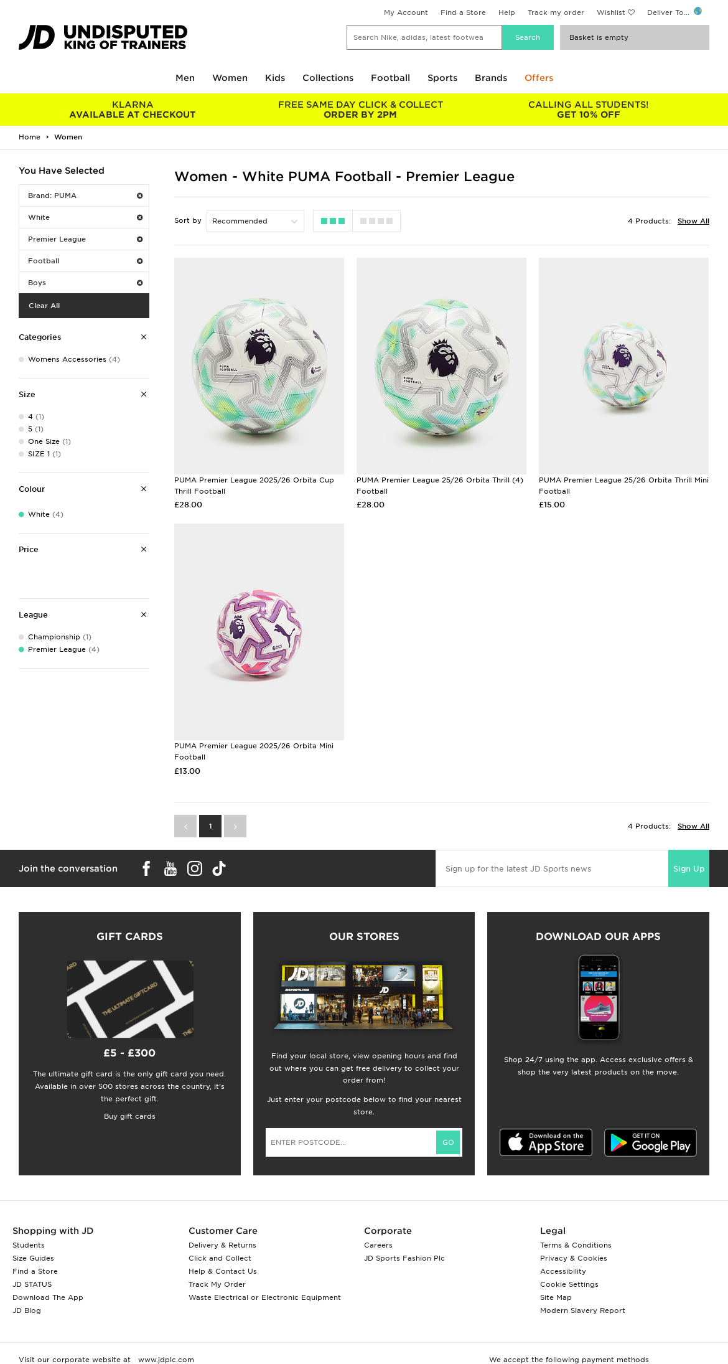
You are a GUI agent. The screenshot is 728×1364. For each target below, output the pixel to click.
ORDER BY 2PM (360, 110)
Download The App (47, 1297)
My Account (406, 12)
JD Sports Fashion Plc (404, 1258)
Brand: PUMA (85, 195)
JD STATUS (32, 1284)
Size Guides (33, 1258)
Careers (378, 1245)
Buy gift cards (130, 1116)
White (85, 217)
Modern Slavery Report (582, 1310)
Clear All (44, 305)
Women (230, 78)
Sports (442, 78)
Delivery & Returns (222, 1245)
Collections (327, 78)
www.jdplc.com (165, 1359)
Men (185, 78)
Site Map (556, 1297)
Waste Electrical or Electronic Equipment (265, 1297)
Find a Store (463, 12)
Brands (491, 78)
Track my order (556, 12)
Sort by (188, 220)
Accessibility (563, 1271)
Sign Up (688, 868)
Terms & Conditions (576, 1245)
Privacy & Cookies (573, 1258)
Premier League (85, 239)
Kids (275, 78)
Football (390, 78)
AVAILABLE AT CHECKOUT (132, 110)
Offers (539, 78)
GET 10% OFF (588, 110)
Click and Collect (220, 1258)
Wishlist (611, 12)
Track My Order (217, 1284)
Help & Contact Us (223, 1271)
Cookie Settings (569, 1284)
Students (28, 1245)
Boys (85, 282)
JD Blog (26, 1310)
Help (506, 12)
